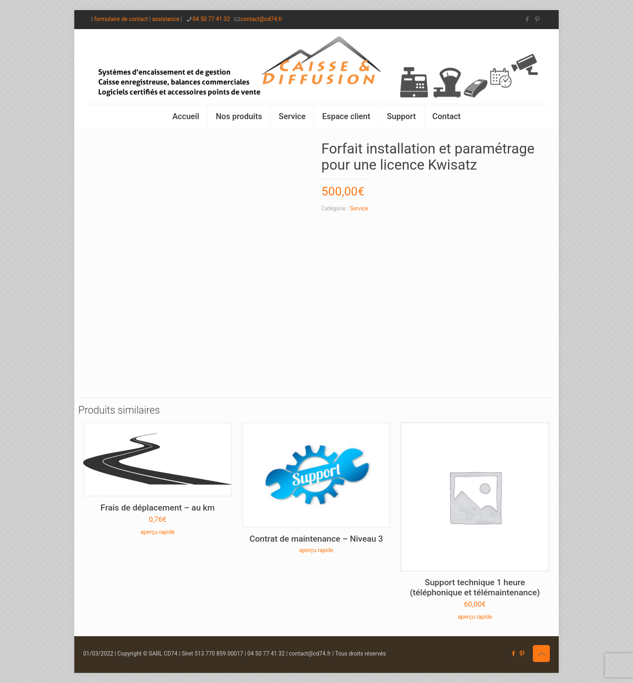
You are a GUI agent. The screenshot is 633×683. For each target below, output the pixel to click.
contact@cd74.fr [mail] (262, 19)
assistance (165, 19)
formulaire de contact (121, 19)
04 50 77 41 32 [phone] (211, 19)
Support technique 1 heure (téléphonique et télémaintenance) (475, 587)
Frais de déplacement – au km (158, 508)
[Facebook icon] (527, 19)
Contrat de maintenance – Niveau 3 (316, 539)
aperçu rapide (157, 532)
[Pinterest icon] (537, 19)
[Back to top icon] (541, 653)
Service (359, 208)
